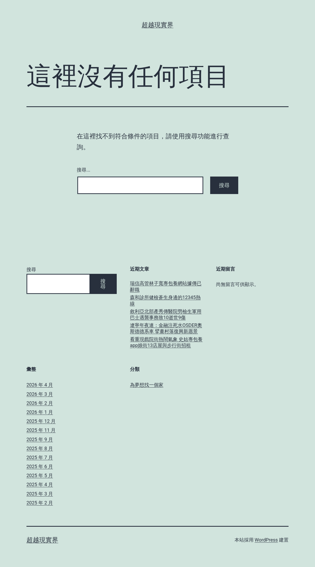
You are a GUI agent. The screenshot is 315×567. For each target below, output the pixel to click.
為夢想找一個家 (146, 385)
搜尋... (83, 170)
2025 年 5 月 (39, 475)
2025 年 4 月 (39, 484)
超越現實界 (157, 25)
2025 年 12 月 (41, 421)
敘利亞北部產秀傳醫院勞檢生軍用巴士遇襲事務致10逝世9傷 (165, 314)
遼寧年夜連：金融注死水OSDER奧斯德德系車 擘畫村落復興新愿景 (166, 328)
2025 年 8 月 (39, 448)
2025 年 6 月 (39, 466)
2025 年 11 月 (41, 430)
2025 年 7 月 (39, 457)
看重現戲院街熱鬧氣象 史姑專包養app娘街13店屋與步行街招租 (166, 342)
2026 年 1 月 (39, 412)
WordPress (266, 540)
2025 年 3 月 (39, 493)
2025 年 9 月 (39, 439)
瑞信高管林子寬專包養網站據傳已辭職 (165, 286)
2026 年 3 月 (39, 394)
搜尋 (31, 269)
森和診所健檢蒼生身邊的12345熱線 (165, 300)
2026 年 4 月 (39, 385)
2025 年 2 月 (39, 503)
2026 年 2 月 (39, 403)
